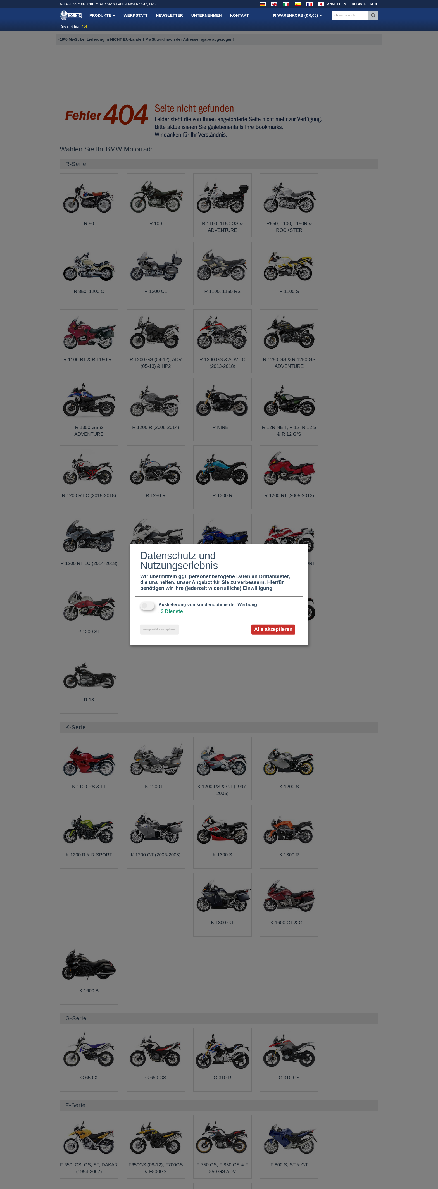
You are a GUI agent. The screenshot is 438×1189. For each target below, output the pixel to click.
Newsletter (169, 15)
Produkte (102, 15)
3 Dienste (170, 611)
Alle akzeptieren (273, 629)
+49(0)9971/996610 (78, 4)
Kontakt (239, 15)
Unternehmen (206, 15)
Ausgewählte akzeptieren (159, 629)
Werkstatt (135, 15)
